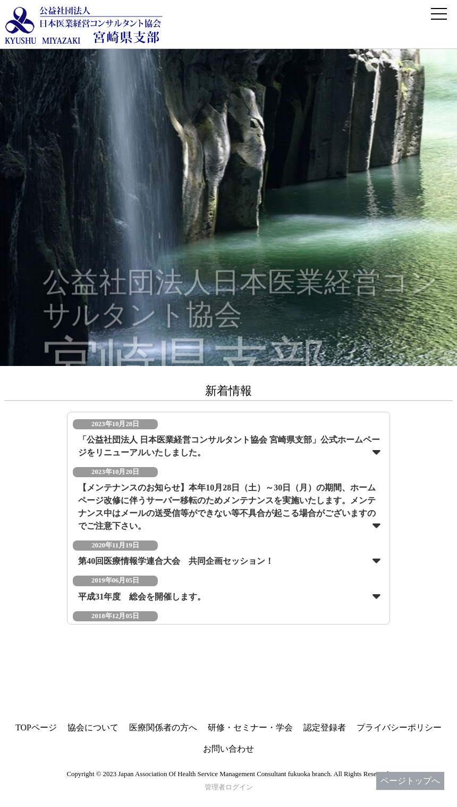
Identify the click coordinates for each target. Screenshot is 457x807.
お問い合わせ (228, 748)
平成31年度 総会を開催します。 (142, 596)
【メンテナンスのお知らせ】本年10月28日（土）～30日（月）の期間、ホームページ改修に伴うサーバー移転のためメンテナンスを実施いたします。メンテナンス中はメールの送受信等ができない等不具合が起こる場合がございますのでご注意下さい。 (227, 506)
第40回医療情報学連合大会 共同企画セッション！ (176, 560)
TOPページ (36, 727)
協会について (93, 727)
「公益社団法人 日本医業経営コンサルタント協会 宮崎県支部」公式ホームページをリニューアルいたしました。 (229, 446)
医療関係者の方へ (163, 727)
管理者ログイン (229, 787)
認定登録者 (324, 727)
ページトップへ (410, 780)
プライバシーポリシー (399, 727)
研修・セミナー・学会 (250, 727)
